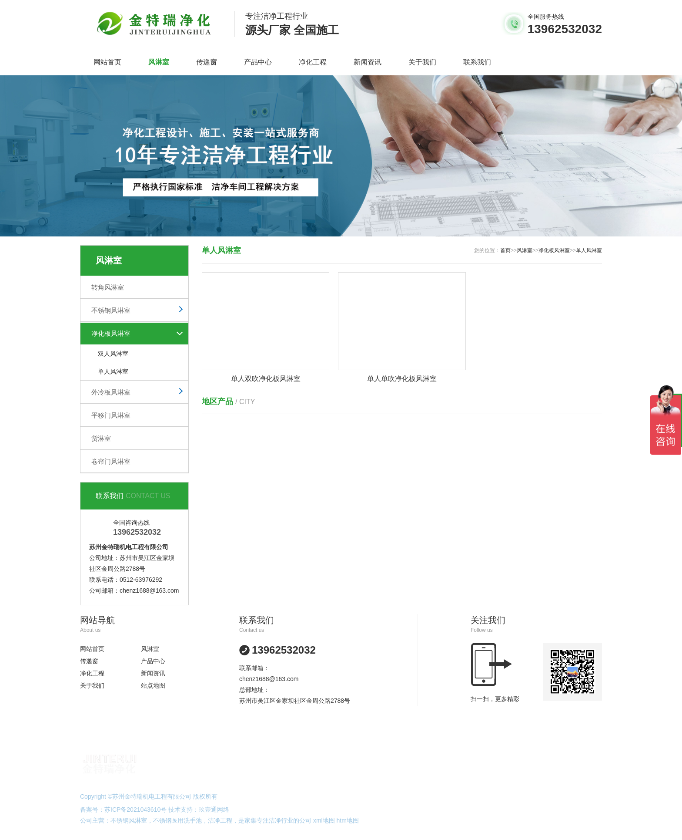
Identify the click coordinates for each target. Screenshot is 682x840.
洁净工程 (220, 820)
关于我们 (422, 62)
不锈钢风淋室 (110, 310)
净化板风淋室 (110, 333)
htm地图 (348, 820)
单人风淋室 (113, 371)
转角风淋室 (107, 287)
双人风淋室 (113, 353)
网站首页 (107, 62)
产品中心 (258, 62)
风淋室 (158, 62)
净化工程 (313, 62)
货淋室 (101, 438)
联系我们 (477, 62)
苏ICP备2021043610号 (135, 809)
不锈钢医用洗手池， (180, 820)
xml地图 (324, 820)
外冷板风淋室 (110, 392)
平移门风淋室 (110, 415)
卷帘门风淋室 (110, 461)
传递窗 (206, 62)
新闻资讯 (367, 62)
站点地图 (153, 685)
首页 (505, 250)
